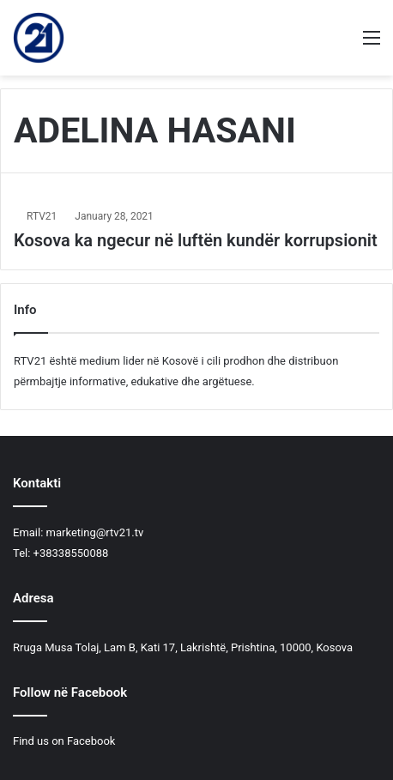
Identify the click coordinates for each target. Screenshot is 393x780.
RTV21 (42, 216)
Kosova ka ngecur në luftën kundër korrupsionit (196, 240)
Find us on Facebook (64, 741)
